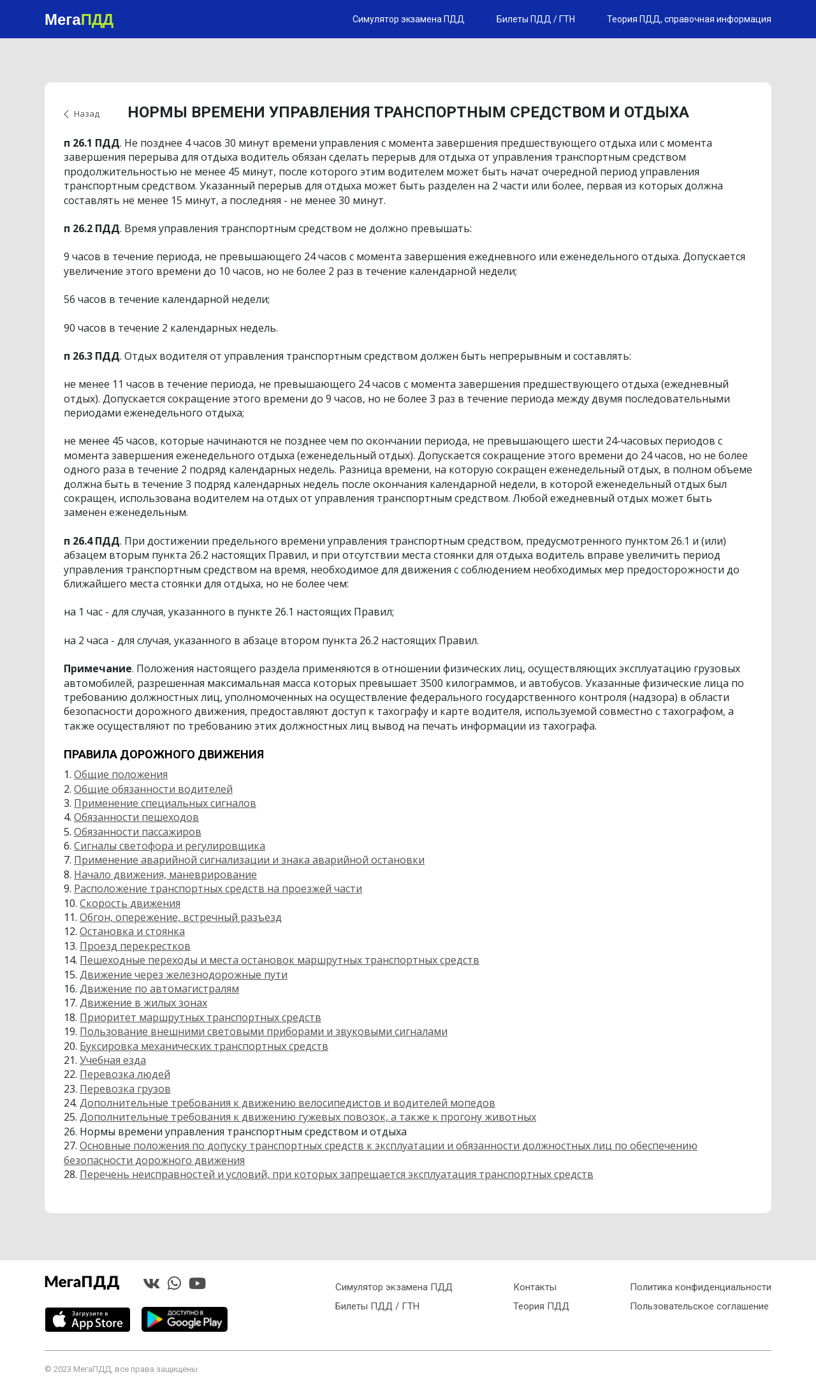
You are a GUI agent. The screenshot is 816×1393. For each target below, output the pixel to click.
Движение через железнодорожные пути (184, 975)
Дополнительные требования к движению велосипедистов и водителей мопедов (287, 1103)
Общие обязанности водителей (153, 789)
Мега (79, 19)
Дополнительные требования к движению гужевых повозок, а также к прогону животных (308, 1117)
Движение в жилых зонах (143, 1003)
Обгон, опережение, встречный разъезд (181, 917)
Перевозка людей (125, 1074)
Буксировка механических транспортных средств (204, 1046)
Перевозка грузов (125, 1089)
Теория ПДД (541, 1306)
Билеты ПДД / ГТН (536, 19)
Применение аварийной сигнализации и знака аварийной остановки (249, 860)
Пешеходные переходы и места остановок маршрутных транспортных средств (279, 960)
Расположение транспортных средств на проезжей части (218, 888)
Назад (86, 113)
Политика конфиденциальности (700, 1287)
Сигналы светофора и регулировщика (169, 846)
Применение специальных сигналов (165, 803)
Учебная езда (113, 1060)
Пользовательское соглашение (699, 1306)
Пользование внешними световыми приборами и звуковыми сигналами (264, 1031)
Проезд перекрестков (135, 946)
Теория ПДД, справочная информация (689, 19)
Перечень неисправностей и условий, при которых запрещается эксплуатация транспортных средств (337, 1174)
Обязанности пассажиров (137, 832)
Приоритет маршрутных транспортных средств (200, 1017)
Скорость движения (130, 903)
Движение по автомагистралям (159, 989)
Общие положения (121, 774)
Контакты (535, 1287)
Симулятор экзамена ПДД (409, 19)
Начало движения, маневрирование (165, 874)
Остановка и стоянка (132, 931)
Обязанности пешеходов (136, 817)
